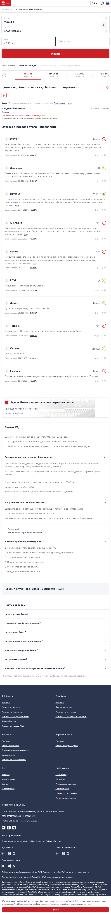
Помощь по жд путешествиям (15, 716)
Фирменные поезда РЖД (13, 726)
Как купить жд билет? (16, 614)
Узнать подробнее (14, 413)
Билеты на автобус (64, 707)
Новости (5, 775)
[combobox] (55, 20)
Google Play (3, 853)
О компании (61, 775)
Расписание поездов (11, 707)
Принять (55, 909)
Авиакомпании (8, 755)
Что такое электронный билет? (21, 650)
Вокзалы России (9, 721)
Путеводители (8, 789)
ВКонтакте (4, 828)
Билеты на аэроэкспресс (67, 746)
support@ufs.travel (29, 821)
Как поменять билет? (16, 659)
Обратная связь (62, 789)
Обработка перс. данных (67, 793)
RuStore (14, 853)
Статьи (5, 784)
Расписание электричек (12, 712)
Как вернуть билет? (15, 632)
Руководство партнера (66, 784)
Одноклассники (9, 828)
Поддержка (102, 3)
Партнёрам (61, 779)
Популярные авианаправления (15, 750)
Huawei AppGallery (9, 853)
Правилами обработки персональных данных (70, 904)
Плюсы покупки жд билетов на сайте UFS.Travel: (34, 588)
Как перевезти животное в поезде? (24, 641)
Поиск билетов (8, 66)
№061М (33, 155)
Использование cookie (66, 798)
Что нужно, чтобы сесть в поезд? (23, 623)
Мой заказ (6, 702)
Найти (55, 53)
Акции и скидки (8, 779)
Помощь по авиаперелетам (14, 760)
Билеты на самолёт (10, 746)
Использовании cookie (28, 904)
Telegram (14, 828)
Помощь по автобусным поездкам (71, 716)
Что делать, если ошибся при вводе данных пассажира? (35, 668)
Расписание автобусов (66, 712)
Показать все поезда (63, 103)
